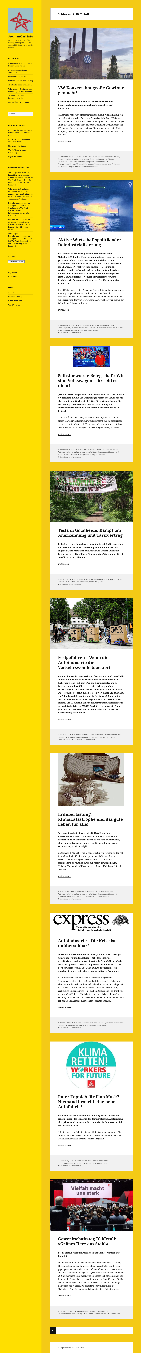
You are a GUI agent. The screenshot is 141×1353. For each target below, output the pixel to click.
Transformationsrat (71, 454)
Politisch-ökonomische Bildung (20, 81)
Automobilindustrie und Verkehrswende (73, 159)
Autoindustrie (73, 1025)
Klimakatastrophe (102, 896)
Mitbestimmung (82, 582)
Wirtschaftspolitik (91, 330)
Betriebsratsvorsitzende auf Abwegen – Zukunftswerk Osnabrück (19, 205)
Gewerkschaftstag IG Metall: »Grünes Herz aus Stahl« (87, 1241)
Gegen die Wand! (15, 157)
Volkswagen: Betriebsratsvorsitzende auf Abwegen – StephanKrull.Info (20, 236)
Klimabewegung (82, 737)
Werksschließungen (66, 166)
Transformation (64, 330)
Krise (99, 1025)
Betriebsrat (83, 1025)
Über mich (12, 277)
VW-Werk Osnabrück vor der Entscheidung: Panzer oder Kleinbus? (20, 182)
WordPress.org (14, 305)
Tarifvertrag (93, 582)
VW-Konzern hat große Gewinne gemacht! (91, 90)
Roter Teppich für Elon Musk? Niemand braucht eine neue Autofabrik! (88, 1101)
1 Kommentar (114, 1314)
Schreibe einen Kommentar (87, 166)
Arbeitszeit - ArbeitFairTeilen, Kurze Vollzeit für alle (99, 157)
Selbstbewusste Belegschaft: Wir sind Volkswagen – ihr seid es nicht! (91, 380)
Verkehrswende (77, 330)
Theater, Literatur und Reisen (20, 85)
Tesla (101, 582)
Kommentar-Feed (15, 301)
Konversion (88, 164)
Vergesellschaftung (87, 454)
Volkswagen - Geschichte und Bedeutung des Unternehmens (81, 161)
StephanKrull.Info (20, 36)
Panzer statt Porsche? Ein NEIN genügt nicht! (19, 227)
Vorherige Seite (53, 1330)
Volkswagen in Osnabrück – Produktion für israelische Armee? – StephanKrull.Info (19, 175)
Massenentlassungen (102, 164)
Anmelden (12, 292)
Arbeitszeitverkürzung (67, 164)
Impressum (12, 272)
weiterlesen (64, 141)
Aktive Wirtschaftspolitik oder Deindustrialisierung (89, 242)
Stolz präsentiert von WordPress (71, 1347)
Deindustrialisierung (107, 328)
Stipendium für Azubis (17, 146)
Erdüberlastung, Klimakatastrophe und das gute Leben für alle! (90, 819)
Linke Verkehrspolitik (17, 76)
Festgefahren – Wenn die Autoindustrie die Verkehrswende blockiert (84, 662)
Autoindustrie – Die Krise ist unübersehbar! (87, 943)
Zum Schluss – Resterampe (18, 102)
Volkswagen (116, 164)
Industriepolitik (88, 896)
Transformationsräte (107, 737)
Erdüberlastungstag (65, 896)
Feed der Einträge (15, 296)
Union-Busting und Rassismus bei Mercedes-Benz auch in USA (20, 132)
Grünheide (90, 1163)
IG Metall (80, 164)
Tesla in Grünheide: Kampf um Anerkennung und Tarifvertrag (90, 532)
